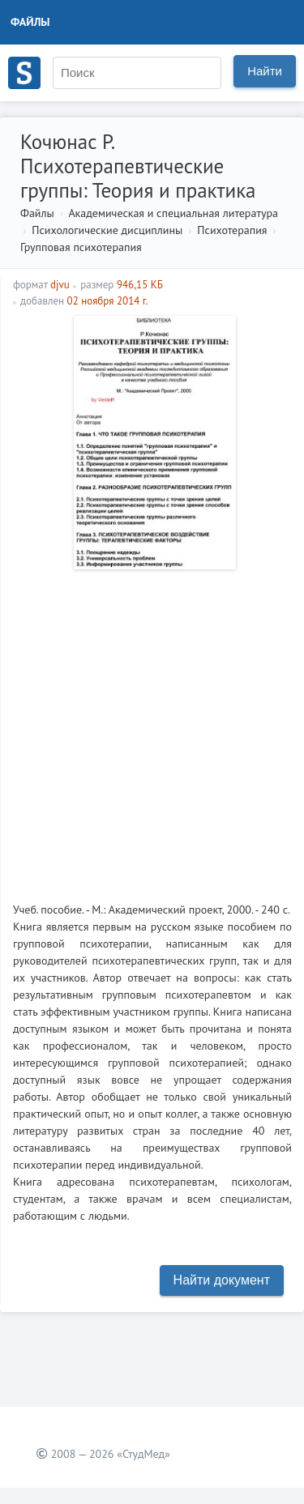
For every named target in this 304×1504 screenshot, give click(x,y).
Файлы (30, 22)
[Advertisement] (152, 729)
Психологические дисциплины (107, 230)
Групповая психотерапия (81, 247)
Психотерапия (232, 230)
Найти (264, 71)
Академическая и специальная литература (173, 213)
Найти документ (221, 1280)
